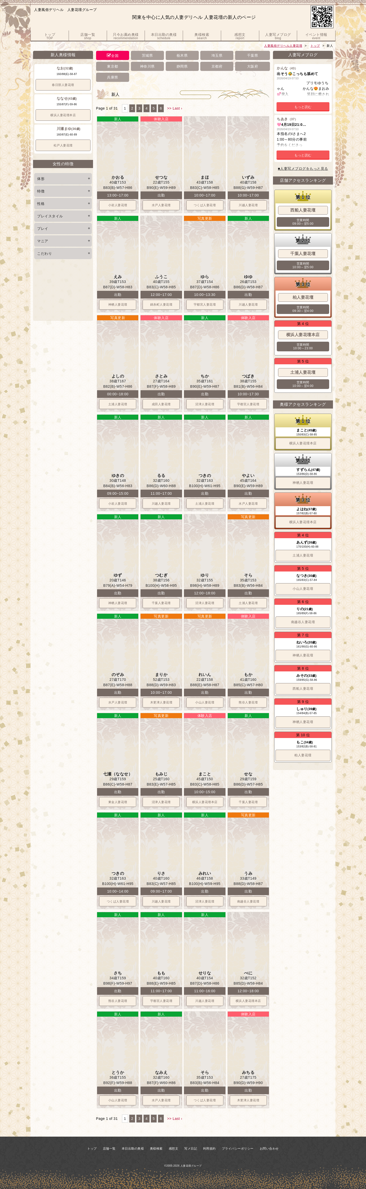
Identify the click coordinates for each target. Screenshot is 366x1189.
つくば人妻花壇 (205, 205)
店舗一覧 (109, 1148)
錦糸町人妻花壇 (161, 304)
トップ (315, 46)
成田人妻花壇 (161, 404)
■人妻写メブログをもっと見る (303, 169)
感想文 (173, 1148)
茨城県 (147, 55)
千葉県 (252, 55)
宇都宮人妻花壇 (205, 304)
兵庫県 (112, 77)
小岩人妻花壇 (117, 205)
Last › (177, 108)
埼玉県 (217, 55)
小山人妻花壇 (204, 702)
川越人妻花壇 (248, 205)
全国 (114, 56)
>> (169, 108)
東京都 (112, 66)
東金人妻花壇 (117, 802)
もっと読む (303, 107)
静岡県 (182, 66)
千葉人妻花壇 (161, 603)
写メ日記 (190, 1148)
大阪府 (252, 66)
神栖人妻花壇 (117, 304)
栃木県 (182, 55)
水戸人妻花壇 (161, 205)
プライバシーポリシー (238, 1148)
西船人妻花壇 (303, 688)
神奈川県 (147, 66)
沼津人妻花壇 (204, 404)
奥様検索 (156, 1148)
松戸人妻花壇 (63, 145)
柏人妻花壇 (303, 755)
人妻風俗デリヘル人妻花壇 (283, 46)
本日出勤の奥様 (133, 1148)
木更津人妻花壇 (161, 702)
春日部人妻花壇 (63, 85)
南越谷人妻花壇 (248, 901)
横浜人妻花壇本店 (63, 115)
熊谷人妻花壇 (248, 702)
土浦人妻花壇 (117, 404)
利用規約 (209, 1148)
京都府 (217, 66)
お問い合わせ (269, 1148)
